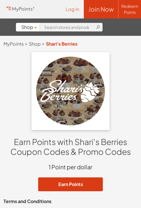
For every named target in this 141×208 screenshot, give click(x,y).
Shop (29, 27)
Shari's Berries (61, 44)
